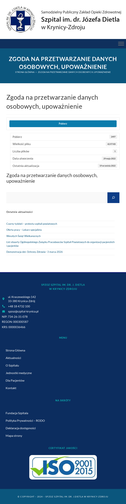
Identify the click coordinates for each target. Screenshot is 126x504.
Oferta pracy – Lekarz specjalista (24, 229)
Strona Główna (15, 350)
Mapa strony (14, 435)
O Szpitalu (12, 365)
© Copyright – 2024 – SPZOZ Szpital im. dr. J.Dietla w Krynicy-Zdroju (63, 496)
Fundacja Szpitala (17, 413)
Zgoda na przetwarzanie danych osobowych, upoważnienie (74, 72)
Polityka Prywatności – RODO (25, 420)
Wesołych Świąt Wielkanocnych (23, 235)
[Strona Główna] (24, 72)
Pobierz (63, 123)
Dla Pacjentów (15, 380)
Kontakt (11, 388)
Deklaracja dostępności (21, 428)
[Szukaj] (113, 197)
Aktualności (13, 358)
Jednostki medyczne (19, 373)
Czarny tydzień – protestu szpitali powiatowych (31, 223)
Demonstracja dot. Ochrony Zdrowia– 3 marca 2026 (34, 251)
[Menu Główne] (121, 43)
